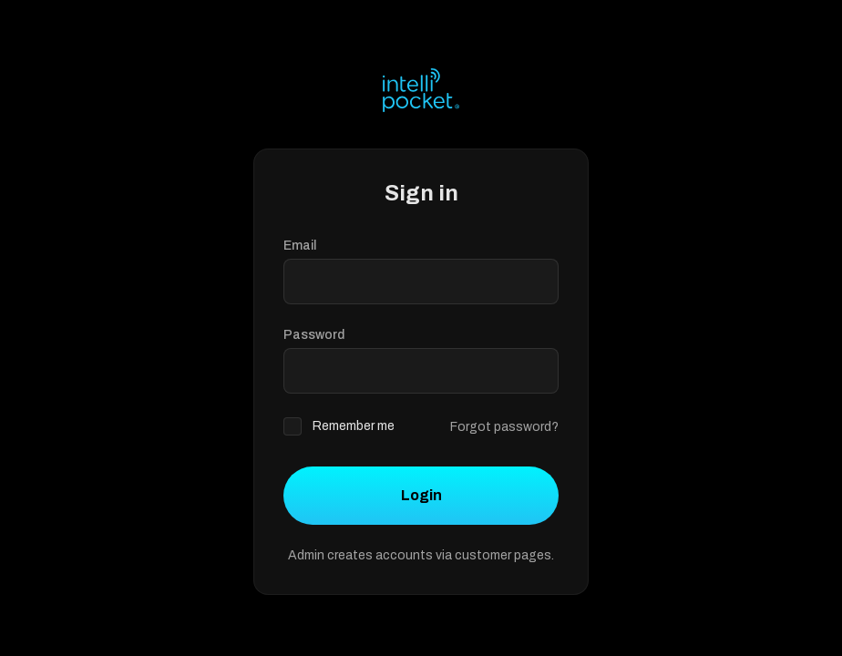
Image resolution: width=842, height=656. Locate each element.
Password (313, 335)
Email (299, 245)
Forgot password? (504, 427)
